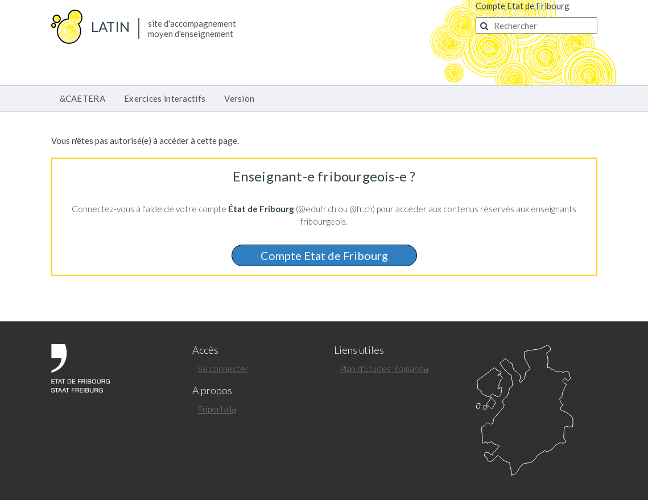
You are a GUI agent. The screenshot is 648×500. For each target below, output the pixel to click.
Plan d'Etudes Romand (386, 368)
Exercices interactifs (164, 98)
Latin (110, 26)
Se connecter (223, 368)
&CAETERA (82, 98)
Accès (205, 350)
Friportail (219, 409)
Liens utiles (359, 350)
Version (239, 98)
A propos (212, 390)
